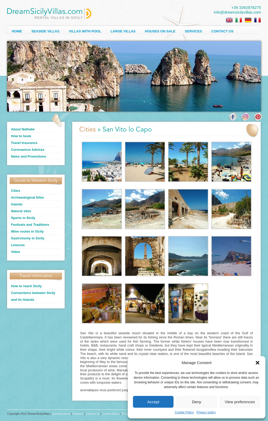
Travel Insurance (24, 143)
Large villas (122, 31)
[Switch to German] (248, 20)
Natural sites (21, 211)
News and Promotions (28, 156)
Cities (15, 191)
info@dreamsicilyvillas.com (237, 12)
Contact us (222, 31)
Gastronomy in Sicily (27, 238)
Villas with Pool (85, 31)
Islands (17, 204)
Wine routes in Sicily (27, 231)
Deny (196, 402)
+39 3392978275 (246, 7)
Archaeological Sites (27, 197)
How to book (21, 136)
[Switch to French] (257, 20)
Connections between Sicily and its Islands (33, 296)
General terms (61, 413)
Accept (153, 402)
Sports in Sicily (23, 218)
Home (17, 31)
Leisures (18, 245)
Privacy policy (206, 412)
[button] (257, 362)
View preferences (240, 402)
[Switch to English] (229, 20)
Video (15, 252)
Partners (78, 413)
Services (193, 31)
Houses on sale (160, 31)
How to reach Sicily (26, 286)
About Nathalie (23, 129)
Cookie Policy (184, 412)
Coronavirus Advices (27, 150)
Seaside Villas (45, 31)
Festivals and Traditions (30, 225)
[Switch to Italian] (238, 20)
